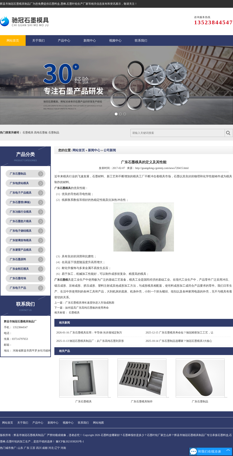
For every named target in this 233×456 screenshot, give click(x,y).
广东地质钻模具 (19, 183)
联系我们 (83, 422)
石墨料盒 (54, 3)
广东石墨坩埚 (18, 278)
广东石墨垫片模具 (20, 221)
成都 (45, 447)
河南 (63, 447)
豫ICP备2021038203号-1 (70, 441)
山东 (20, 447)
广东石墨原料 (18, 259)
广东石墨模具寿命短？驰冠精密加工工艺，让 (179, 332)
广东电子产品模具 (20, 192)
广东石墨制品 (18, 173)
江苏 (32, 447)
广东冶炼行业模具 (20, 211)
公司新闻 (109, 150)
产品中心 (37, 422)
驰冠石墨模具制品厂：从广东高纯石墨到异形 (90, 340)
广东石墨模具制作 (142, 401)
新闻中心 (94, 150)
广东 (26, 447)
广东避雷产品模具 (20, 249)
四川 (39, 447)
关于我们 (22, 422)
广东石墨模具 (83, 401)
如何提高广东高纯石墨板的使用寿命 (87, 307)
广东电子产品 (18, 287)
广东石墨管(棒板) (20, 202)
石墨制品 (53, 132)
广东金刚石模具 (19, 268)
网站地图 (98, 422)
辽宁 (57, 447)
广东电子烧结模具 (20, 230)
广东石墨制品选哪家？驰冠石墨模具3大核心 (179, 340)
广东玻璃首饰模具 (20, 240)
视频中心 (68, 422)
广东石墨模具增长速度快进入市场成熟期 (89, 302)
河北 (51, 447)
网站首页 (78, 150)
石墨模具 (28, 132)
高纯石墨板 (41, 132)
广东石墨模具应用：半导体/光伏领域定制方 (89, 332)
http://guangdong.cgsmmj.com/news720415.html (162, 168)
